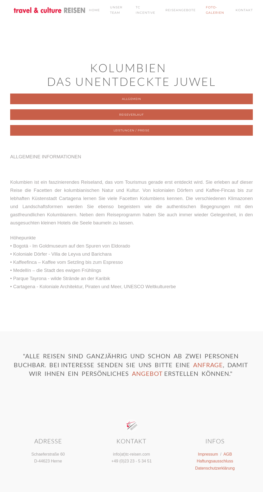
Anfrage (208, 364)
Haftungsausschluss (215, 460)
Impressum (208, 453)
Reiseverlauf (131, 114)
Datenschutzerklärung (215, 467)
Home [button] (94, 10)
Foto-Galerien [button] (215, 9)
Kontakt (244, 10)
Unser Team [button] (116, 9)
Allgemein (131, 99)
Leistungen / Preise (131, 130)
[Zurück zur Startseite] (44, 10)
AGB (227, 453)
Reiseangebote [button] (180, 10)
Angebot (147, 373)
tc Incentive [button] (145, 9)
